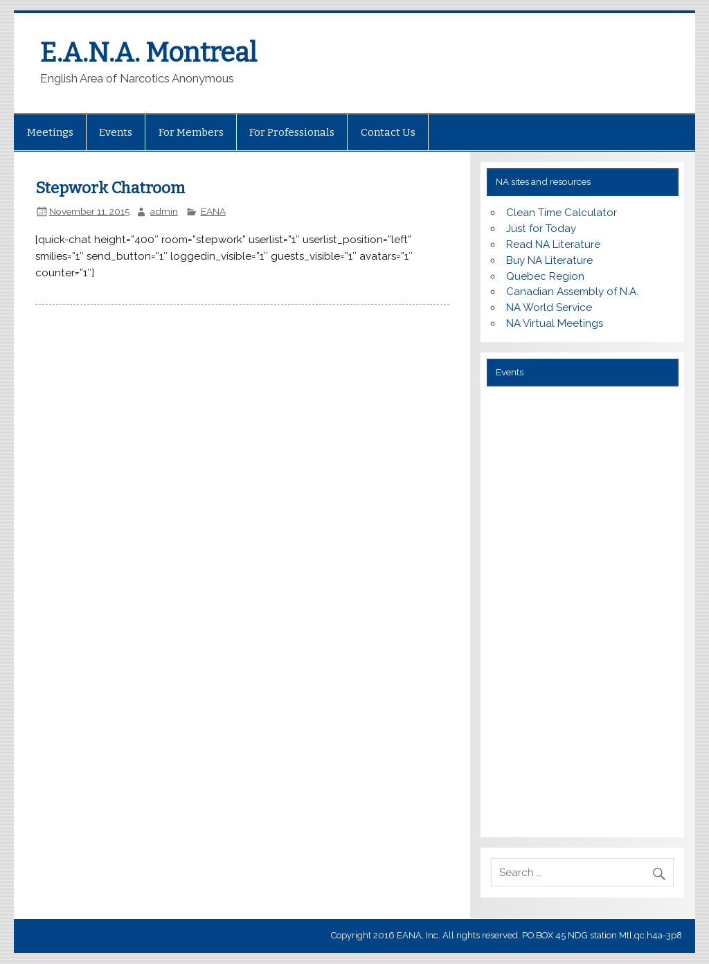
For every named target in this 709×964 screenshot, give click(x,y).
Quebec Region (545, 276)
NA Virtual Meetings (554, 323)
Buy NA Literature (549, 260)
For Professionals (291, 132)
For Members (191, 132)
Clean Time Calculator (561, 212)
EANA (213, 211)
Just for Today (541, 228)
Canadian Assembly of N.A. (572, 291)
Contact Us (388, 132)
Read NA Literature (553, 244)
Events (115, 132)
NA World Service (549, 307)
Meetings (50, 132)
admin (164, 211)
